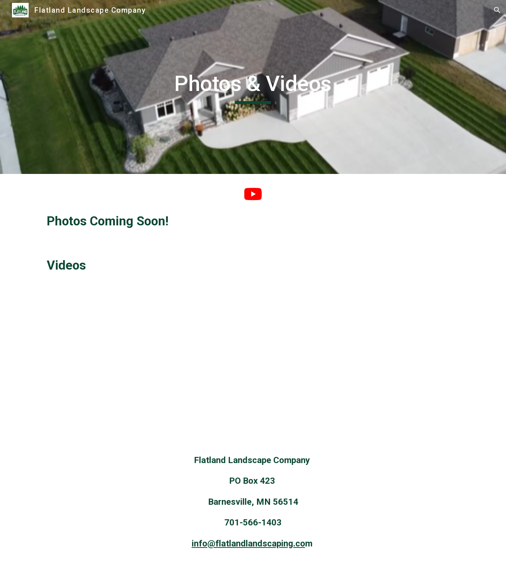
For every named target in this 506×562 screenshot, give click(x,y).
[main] (253, 87)
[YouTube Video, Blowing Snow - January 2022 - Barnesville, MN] (146, 364)
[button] (497, 10)
